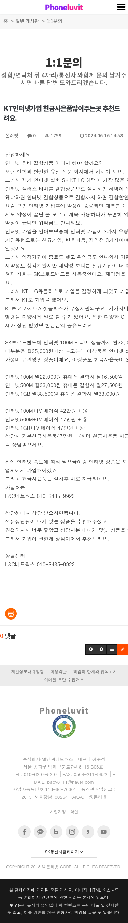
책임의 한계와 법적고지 (95, 671)
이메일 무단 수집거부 (64, 679)
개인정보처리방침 (27, 671)
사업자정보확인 (64, 811)
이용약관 (58, 671)
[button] (90, 649)
